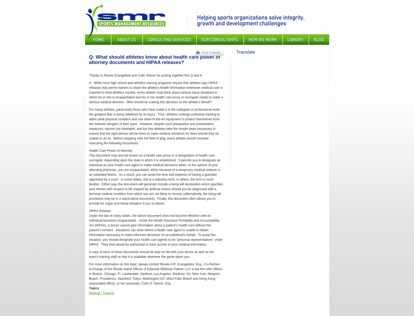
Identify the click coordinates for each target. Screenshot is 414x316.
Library (296, 39)
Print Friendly (208, 52)
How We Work (263, 39)
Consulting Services (169, 39)
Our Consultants (220, 39)
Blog (319, 39)
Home (98, 39)
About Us (127, 39)
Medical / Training (101, 293)
